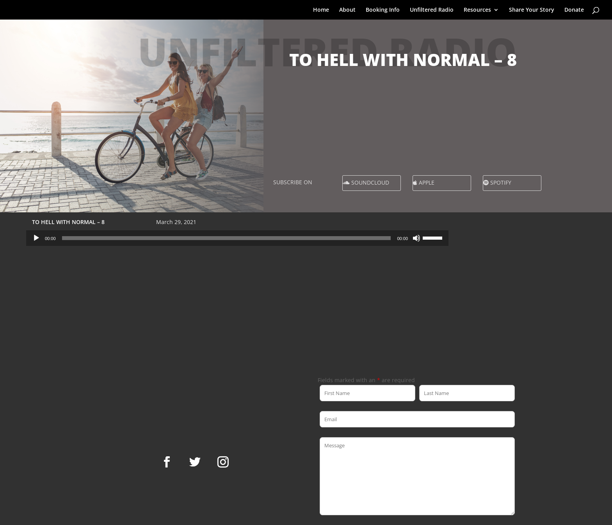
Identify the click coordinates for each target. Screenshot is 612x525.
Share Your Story (531, 10)
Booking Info (383, 10)
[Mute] (416, 238)
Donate (574, 10)
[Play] (36, 238)
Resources (477, 10)
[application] (237, 238)
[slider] (226, 238)
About (347, 10)
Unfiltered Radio (432, 10)
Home (321, 10)
